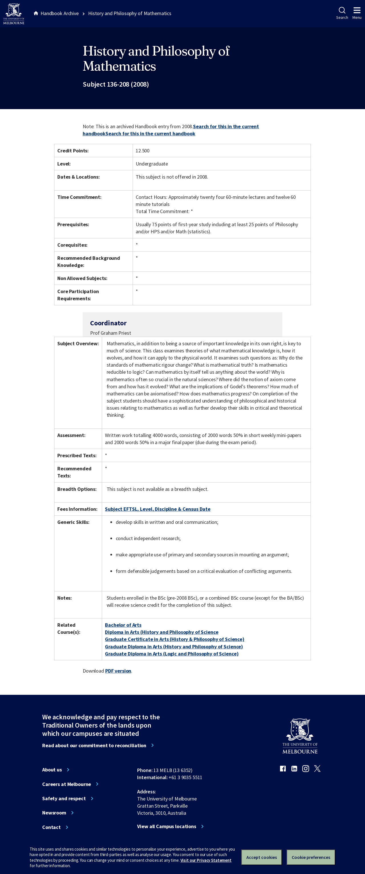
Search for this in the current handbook (150, 133)
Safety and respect (64, 798)
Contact (51, 827)
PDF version (118, 670)
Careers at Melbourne (66, 784)
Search (342, 13)
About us (52, 770)
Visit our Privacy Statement (206, 860)
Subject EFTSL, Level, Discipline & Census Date (157, 509)
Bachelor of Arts (123, 625)
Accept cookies (261, 857)
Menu (357, 13)
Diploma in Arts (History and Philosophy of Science (161, 632)
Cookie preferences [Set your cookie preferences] (311, 857)
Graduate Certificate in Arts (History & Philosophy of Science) (174, 639)
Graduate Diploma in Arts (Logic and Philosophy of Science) (171, 653)
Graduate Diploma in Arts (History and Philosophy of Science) (174, 646)
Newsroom (54, 813)
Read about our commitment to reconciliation (94, 745)
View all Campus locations (166, 826)
